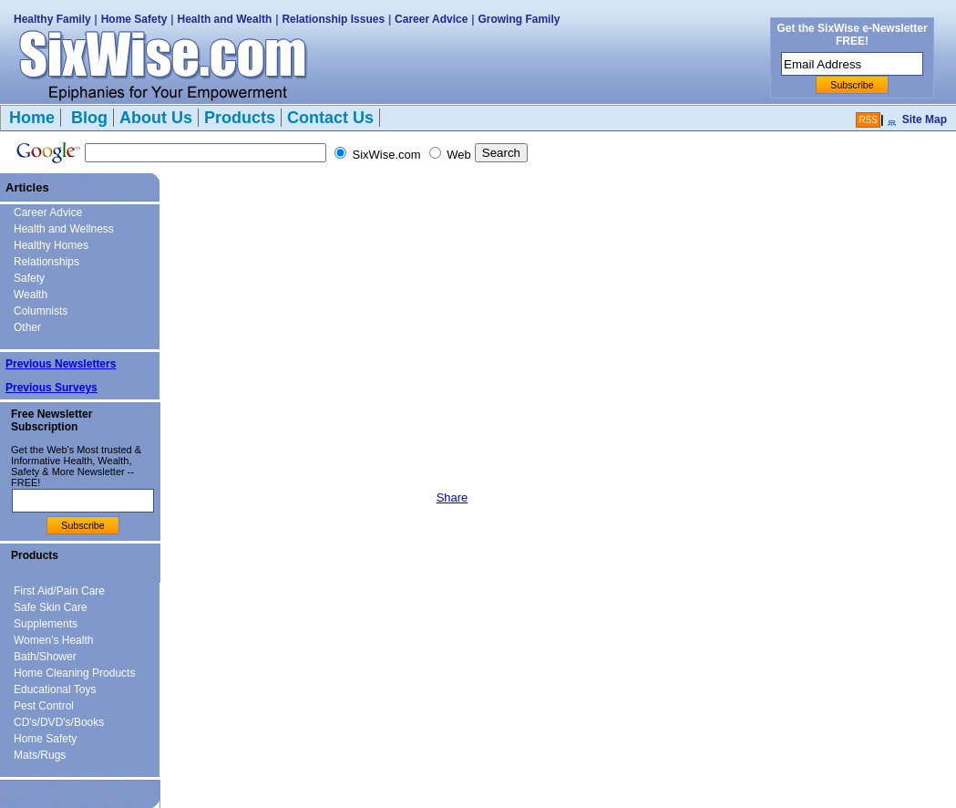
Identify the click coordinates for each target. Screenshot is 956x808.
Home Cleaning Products (74, 673)
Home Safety (134, 19)
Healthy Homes (51, 245)
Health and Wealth (225, 19)
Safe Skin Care (50, 607)
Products (239, 118)
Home (32, 118)
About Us (155, 118)
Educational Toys (55, 689)
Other (27, 327)
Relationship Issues (333, 19)
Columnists (40, 311)
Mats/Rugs (40, 755)
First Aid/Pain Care (59, 591)
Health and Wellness (64, 229)
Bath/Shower (45, 656)
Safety (29, 278)
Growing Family (519, 19)
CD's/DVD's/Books (59, 722)
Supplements (45, 623)
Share (452, 497)
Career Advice (431, 19)
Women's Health (53, 640)
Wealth (30, 294)
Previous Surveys (51, 387)
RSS (868, 120)
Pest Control (44, 705)
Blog (87, 118)
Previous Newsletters (60, 363)
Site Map (924, 119)
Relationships (46, 261)
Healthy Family (52, 19)
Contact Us (330, 118)
